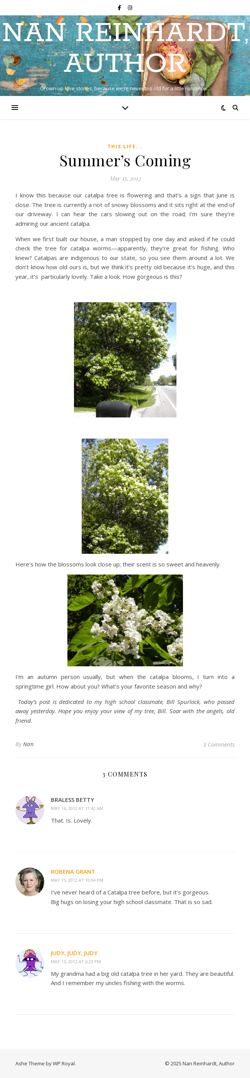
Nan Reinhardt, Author (125, 49)
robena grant (73, 871)
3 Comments (219, 744)
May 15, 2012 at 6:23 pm (76, 961)
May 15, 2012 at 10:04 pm (77, 880)
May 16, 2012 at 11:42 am (77, 808)
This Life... (125, 146)
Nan (28, 744)
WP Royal (64, 1063)
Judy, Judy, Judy (74, 953)
